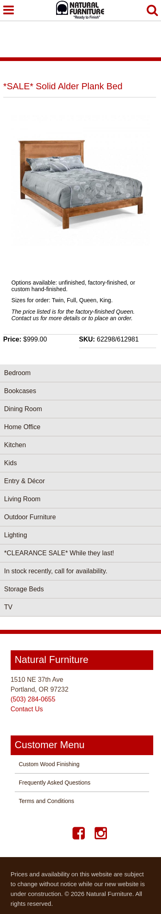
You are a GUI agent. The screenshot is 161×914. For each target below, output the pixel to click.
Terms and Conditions (46, 801)
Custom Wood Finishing (49, 764)
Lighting (15, 535)
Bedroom (17, 372)
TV (8, 607)
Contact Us (27, 709)
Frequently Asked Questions (55, 782)
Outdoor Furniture (30, 517)
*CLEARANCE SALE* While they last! (59, 553)
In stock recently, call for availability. (55, 571)
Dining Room (23, 408)
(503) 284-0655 (33, 699)
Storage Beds (24, 589)
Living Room (22, 498)
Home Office (22, 426)
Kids (10, 462)
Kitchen (15, 444)
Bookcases (20, 390)
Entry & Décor (24, 480)
